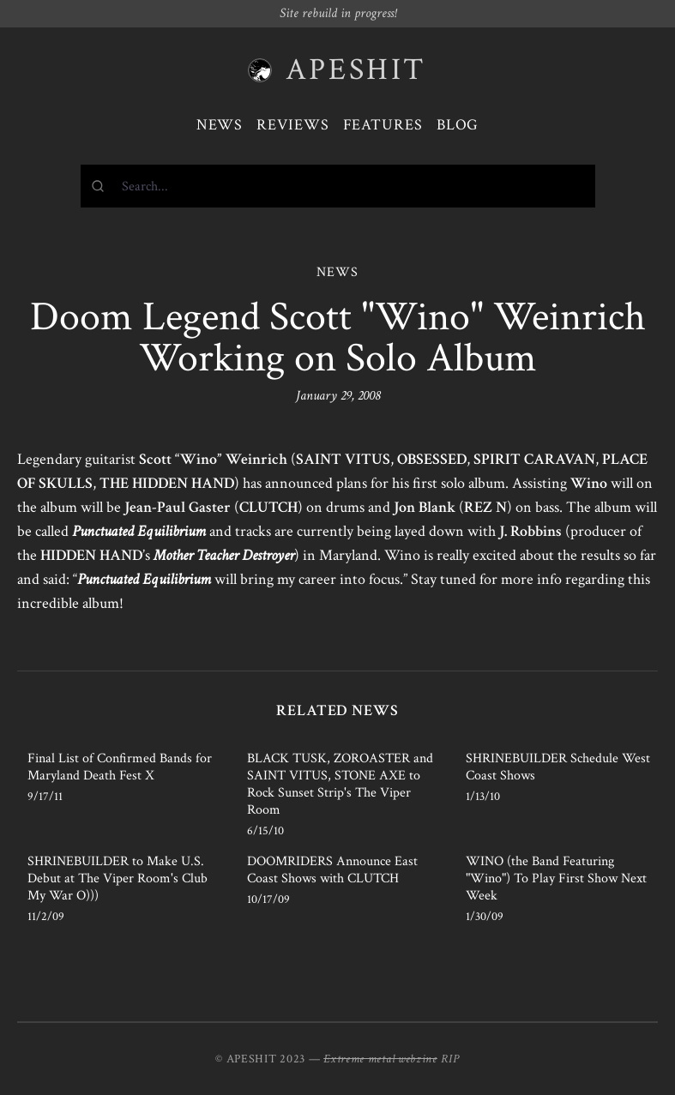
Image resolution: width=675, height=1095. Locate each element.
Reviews (292, 125)
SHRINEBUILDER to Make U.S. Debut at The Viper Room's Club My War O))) (117, 878)
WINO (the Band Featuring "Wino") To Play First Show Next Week (556, 878)
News (220, 125)
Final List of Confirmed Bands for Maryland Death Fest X (119, 767)
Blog (458, 125)
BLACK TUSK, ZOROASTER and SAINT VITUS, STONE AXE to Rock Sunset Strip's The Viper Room (340, 784)
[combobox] (338, 186)
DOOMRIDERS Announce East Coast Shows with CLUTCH (332, 869)
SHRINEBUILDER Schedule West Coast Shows (558, 767)
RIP (450, 1059)
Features (383, 125)
